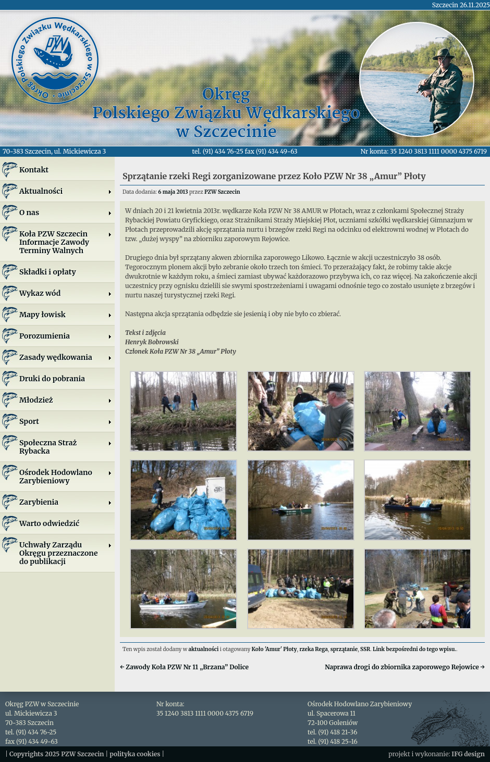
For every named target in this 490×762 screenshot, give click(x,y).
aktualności (204, 649)
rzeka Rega (313, 649)
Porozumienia (65, 336)
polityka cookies (134, 754)
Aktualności (65, 191)
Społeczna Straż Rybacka (65, 447)
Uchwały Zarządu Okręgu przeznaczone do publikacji (65, 553)
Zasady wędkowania (65, 357)
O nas (65, 212)
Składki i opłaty (47, 272)
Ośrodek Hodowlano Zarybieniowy (65, 476)
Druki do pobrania (52, 378)
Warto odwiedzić (49, 523)
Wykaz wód (65, 293)
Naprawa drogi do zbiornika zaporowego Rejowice (405, 667)
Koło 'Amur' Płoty (274, 649)
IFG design (468, 754)
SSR (365, 649)
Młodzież (65, 400)
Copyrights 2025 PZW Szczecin (56, 754)
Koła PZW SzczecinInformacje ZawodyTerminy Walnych (65, 242)
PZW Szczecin (222, 192)
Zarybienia (65, 502)
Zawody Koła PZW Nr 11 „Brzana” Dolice (184, 667)
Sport (65, 421)
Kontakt (33, 169)
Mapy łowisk (65, 314)
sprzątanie (344, 649)
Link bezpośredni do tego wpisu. (414, 649)
